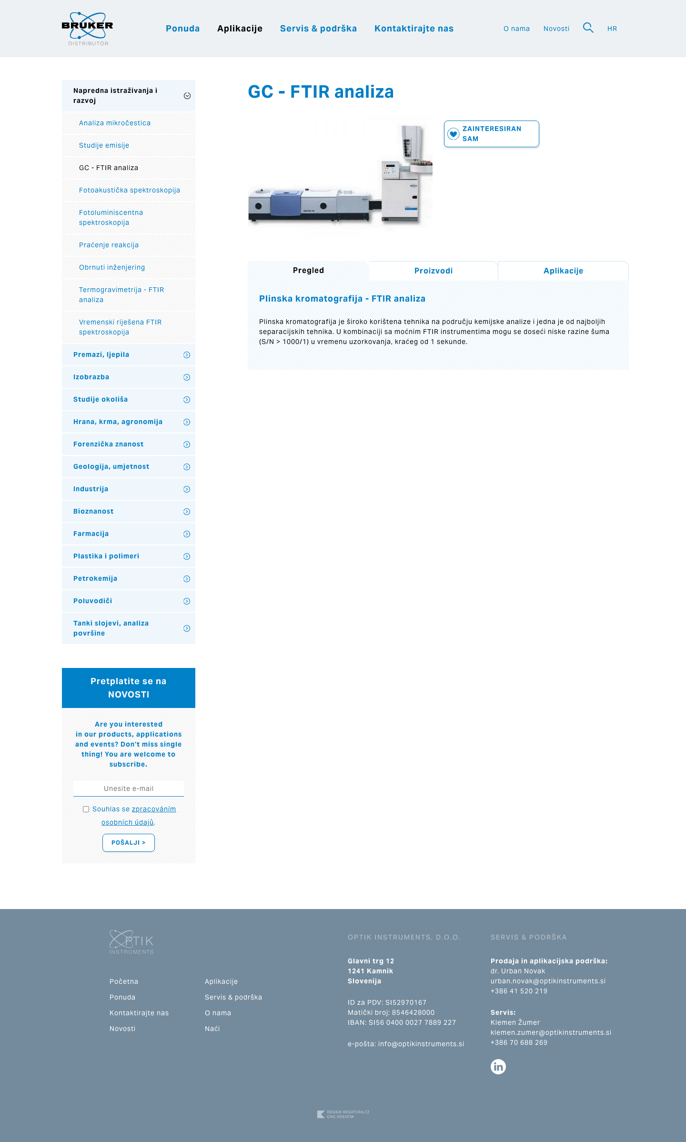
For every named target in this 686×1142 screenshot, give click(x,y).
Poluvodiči (92, 600)
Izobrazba (91, 377)
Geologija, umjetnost (111, 466)
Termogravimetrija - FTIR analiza (121, 294)
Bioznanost (93, 511)
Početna (124, 981)
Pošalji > (128, 842)
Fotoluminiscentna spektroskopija (111, 217)
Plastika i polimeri (106, 556)
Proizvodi (433, 271)
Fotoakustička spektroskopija (130, 190)
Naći (212, 1028)
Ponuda (183, 28)
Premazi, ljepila (101, 354)
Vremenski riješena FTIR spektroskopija (120, 327)
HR (612, 28)
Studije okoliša (100, 399)
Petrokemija (95, 578)
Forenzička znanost (108, 444)
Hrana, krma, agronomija (118, 421)
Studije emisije (104, 145)
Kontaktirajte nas (414, 28)
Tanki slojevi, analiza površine (111, 628)
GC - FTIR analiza (109, 167)
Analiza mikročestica (115, 123)
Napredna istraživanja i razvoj (115, 95)
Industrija (91, 489)
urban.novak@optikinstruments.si (548, 981)
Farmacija (91, 533)
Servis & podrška (318, 28)
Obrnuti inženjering (112, 267)
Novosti (557, 28)
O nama (517, 28)
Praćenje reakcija (109, 245)
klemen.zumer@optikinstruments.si (551, 1032)
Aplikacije (240, 28)
